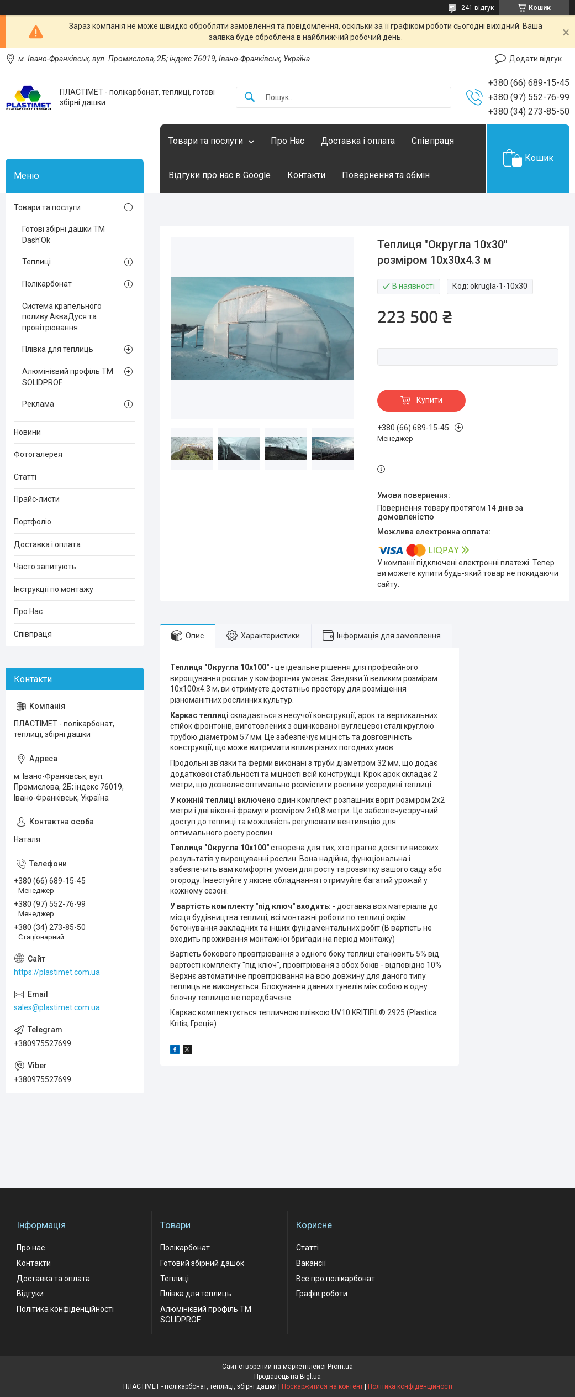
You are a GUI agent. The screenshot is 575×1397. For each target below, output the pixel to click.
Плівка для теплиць (57, 349)
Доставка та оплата (53, 1278)
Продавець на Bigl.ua (287, 1376)
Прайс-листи (37, 499)
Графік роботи (321, 1293)
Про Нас (287, 141)
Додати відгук (535, 58)
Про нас (31, 1247)
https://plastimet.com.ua (57, 972)
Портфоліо (32, 521)
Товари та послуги (205, 141)
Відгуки (30, 1293)
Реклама (38, 403)
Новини (27, 432)
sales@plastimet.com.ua (57, 1007)
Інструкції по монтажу (53, 589)
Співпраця (433, 141)
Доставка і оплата (358, 141)
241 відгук (477, 8)
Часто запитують (45, 566)
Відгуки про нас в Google (219, 175)
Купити (429, 400)
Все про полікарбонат (335, 1278)
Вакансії (311, 1263)
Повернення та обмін (386, 175)
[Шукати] (249, 97)
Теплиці (36, 261)
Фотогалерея (38, 454)
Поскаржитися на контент (322, 1386)
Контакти (306, 175)
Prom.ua (340, 1366)
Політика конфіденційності (65, 1309)
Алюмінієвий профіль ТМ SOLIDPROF (67, 377)
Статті (25, 476)
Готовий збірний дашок (202, 1263)
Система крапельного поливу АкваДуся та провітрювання (62, 317)
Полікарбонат (47, 283)
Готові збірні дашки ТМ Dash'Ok (63, 235)
